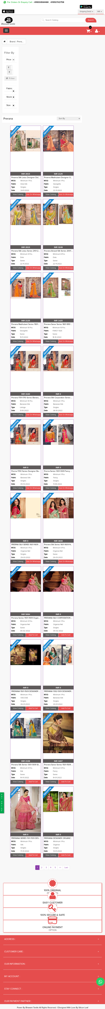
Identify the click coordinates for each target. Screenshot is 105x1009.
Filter (10, 78)
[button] (97, 32)
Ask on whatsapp (33, 194)
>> (60, 868)
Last (66, 868)
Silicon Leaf (83, 1008)
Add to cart (33, 635)
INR (99, 11)
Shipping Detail (86, 11)
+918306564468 (41, 2)
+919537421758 (56, 2)
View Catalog (18, 194)
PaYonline (1, 803)
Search (91, 20)
